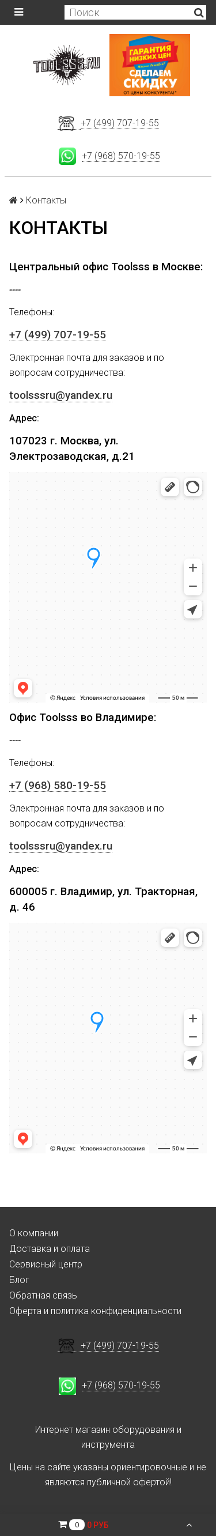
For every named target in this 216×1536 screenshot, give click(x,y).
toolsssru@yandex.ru (60, 395)
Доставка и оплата (49, 1248)
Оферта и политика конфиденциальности (95, 1310)
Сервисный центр (45, 1264)
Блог (19, 1279)
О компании (33, 1233)
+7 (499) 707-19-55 (120, 123)
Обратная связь (43, 1295)
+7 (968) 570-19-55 (121, 155)
